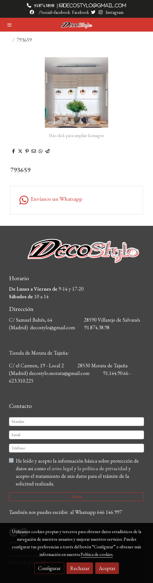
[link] (77, 25)
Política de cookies (97, 554)
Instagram (114, 12)
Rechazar (79, 568)
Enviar (76, 496)
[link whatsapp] (76, 200)
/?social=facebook (54, 12)
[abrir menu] (10, 24)
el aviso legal (60, 468)
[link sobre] (76, 254)
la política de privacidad (102, 468)
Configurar (49, 568)
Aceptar (107, 568)
